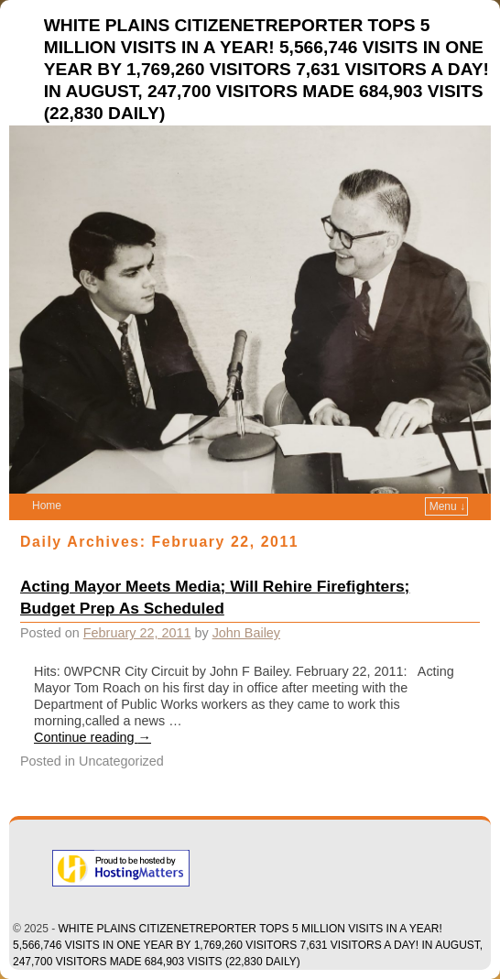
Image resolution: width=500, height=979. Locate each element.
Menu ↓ (447, 506)
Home (46, 505)
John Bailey (246, 632)
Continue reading (92, 737)
